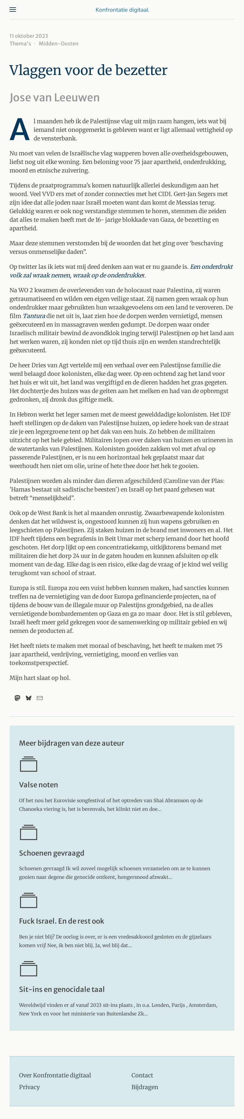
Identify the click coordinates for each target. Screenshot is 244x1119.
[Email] (40, 698)
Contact (142, 1075)
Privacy (29, 1087)
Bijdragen (145, 1087)
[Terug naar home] (122, 9)
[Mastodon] (17, 698)
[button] (13, 9)
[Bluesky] (28, 698)
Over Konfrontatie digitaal (55, 1075)
